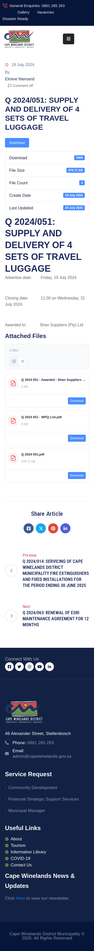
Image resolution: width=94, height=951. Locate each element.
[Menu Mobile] (68, 39)
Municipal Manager (26, 810)
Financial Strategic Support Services (43, 799)
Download (17, 143)
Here (20, 898)
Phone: (33, 742)
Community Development (32, 787)
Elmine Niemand (19, 79)
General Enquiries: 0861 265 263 (37, 6)
